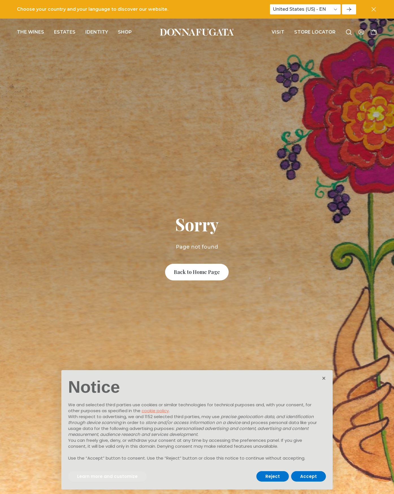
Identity (96, 32)
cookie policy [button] (155, 411)
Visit (278, 32)
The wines (30, 32)
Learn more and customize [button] (107, 476)
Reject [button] (272, 476)
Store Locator (314, 32)
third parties (187, 417)
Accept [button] (308, 476)
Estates (64, 32)
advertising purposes (151, 428)
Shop (125, 32)
